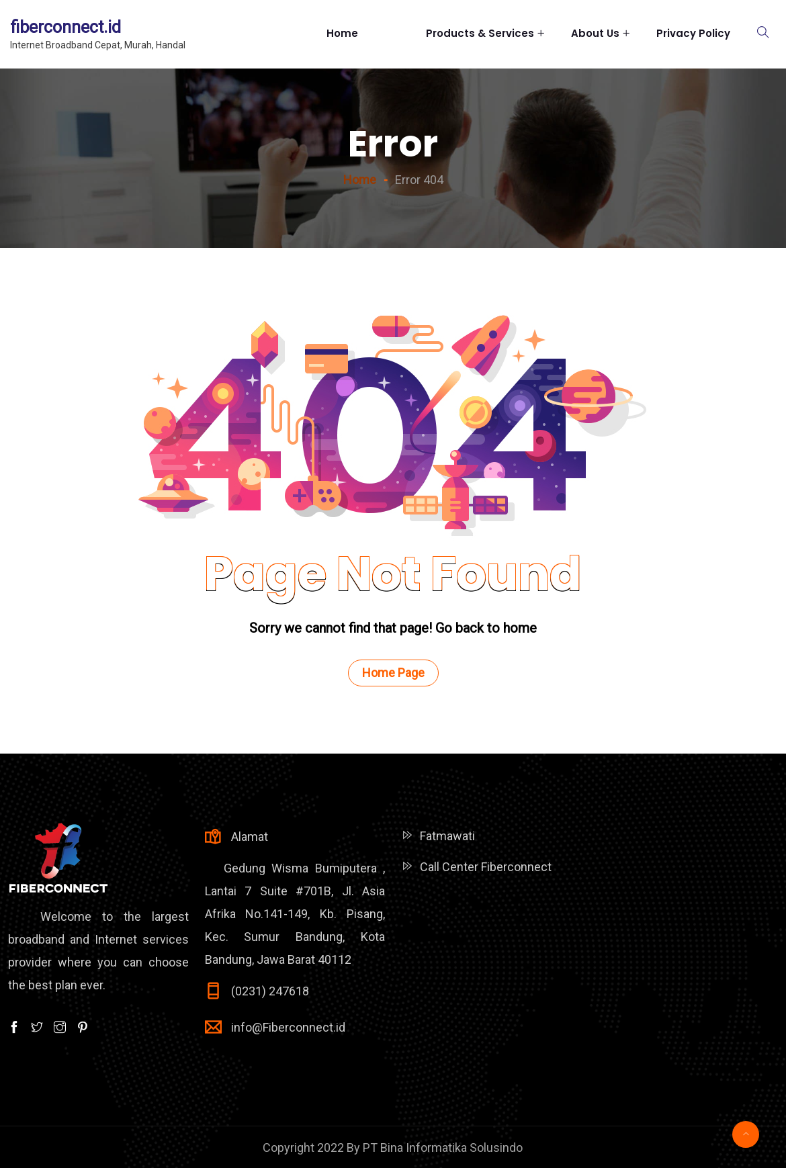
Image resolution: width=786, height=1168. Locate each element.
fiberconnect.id (65, 27)
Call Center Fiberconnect (486, 867)
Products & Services (480, 33)
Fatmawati (447, 836)
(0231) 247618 (270, 991)
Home (362, 33)
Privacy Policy (693, 33)
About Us (595, 33)
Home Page (393, 673)
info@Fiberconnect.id (288, 1027)
